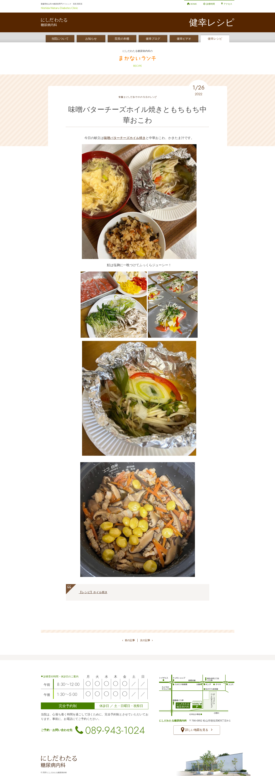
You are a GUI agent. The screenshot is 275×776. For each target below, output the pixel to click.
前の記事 (128, 640)
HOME (193, 4)
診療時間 (210, 4)
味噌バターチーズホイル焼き (125, 138)
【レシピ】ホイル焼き (93, 592)
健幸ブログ (153, 38)
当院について (60, 38)
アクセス (228, 4)
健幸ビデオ (184, 38)
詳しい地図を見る (196, 730)
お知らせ (91, 38)
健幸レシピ (215, 38)
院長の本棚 (122, 38)
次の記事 (146, 640)
